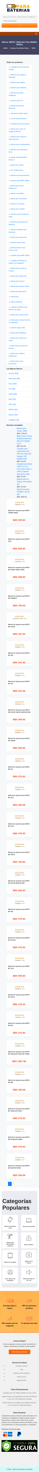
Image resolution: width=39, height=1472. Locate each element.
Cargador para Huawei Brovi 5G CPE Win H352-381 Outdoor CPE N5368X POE (24, 454)
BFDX (34, 48)
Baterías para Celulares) (18, 87)
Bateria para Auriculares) (18, 198)
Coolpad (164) (14, 420)
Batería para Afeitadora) (17, 333)
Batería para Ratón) (16, 165)
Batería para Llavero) (16, 281)
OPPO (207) (13, 410)
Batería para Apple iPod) (18, 276)
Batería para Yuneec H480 (22, 430)
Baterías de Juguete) (16, 204)
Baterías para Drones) (17, 242)
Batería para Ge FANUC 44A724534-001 (24, 481)
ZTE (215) (12, 404)
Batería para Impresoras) (18, 237)
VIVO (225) (13, 394)
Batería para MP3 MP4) (17, 291)
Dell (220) (12, 399)
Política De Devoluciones (22, 1373)
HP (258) (12, 389)
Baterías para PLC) (16, 100)
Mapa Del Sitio (21, 1380)
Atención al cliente (19, 1352)
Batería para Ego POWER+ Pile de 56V (23, 491)
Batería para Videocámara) (18, 315)
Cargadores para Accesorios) (19, 124)
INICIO (5, 48)
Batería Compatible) (16, 193)
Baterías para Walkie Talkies (20, 48)
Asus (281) (13, 384)
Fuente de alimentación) (17, 118)
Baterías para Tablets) (17, 82)
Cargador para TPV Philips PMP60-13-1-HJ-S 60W (19, 1393)
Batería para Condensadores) (19, 144)
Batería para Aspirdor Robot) (19, 286)
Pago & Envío (21, 1377)
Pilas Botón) (14, 297)
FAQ (21, 1369)
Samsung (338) (14, 378)
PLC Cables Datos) (16, 170)
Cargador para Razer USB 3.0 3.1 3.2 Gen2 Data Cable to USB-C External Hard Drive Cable (24, 469)
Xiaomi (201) (13, 415)
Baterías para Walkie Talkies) (19, 180)
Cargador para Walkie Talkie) (19, 255)
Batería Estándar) (15, 302)
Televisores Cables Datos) (18, 113)
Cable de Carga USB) (17, 327)
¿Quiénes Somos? (22, 1366)
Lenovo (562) (13, 373)
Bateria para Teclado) (17, 209)
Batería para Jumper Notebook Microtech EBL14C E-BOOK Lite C (24, 440)
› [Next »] (16, 1184)
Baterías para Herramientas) (19, 175)
